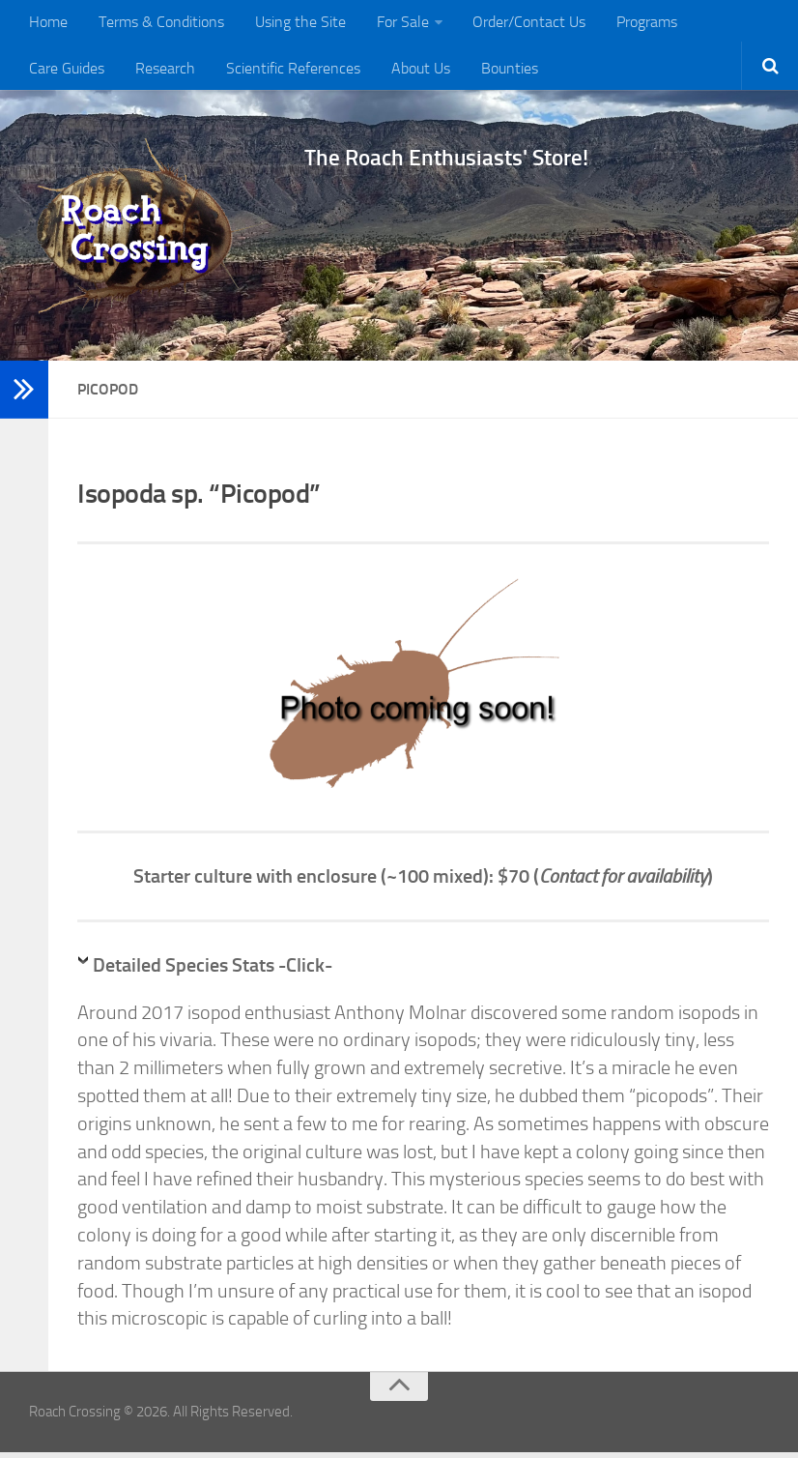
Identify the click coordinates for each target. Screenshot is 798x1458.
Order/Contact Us (513, 24)
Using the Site (291, 24)
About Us (305, 72)
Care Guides (722, 24)
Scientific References (182, 72)
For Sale (390, 24)
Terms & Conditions (156, 24)
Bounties (390, 72)
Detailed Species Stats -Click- (212, 970)
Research (58, 72)
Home (47, 24)
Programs (627, 24)
